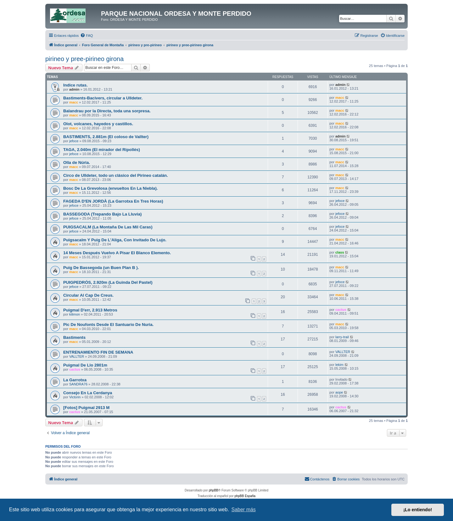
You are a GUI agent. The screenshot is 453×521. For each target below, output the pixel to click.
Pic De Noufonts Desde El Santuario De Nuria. (108, 324)
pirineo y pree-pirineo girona (84, 58)
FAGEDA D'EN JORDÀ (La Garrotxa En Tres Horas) (113, 201)
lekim (339, 365)
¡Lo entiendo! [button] (417, 509)
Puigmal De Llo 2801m (85, 365)
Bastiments (74, 337)
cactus (340, 309)
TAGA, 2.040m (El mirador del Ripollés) (101, 149)
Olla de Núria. (76, 162)
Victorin (75, 397)
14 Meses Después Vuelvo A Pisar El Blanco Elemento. (117, 252)
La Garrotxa (75, 380)
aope (339, 392)
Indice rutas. (75, 85)
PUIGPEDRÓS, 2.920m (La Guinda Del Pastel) (108, 282)
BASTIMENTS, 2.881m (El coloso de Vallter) (105, 136)
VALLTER (76, 356)
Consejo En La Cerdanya (87, 392)
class (339, 252)
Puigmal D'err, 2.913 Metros (90, 310)
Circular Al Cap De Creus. (88, 295)
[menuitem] (86, 35)
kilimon (74, 314)
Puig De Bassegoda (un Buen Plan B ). (101, 267)
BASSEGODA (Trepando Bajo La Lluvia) (102, 214)
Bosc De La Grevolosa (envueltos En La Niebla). (110, 188)
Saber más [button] (244, 509)
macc (73, 102)
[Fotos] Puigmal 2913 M (86, 407)
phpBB (213, 490)
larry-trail (342, 337)
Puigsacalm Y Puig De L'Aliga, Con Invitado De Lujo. (114, 240)
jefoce (73, 141)
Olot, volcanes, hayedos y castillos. (98, 123)
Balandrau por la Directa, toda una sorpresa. (107, 111)
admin (74, 89)
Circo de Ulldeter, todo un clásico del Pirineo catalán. (115, 175)
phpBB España (244, 496)
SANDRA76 (78, 384)
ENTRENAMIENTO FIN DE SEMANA (98, 352)
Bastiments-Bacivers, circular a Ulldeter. (103, 98)
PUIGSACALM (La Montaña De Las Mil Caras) (108, 227)
